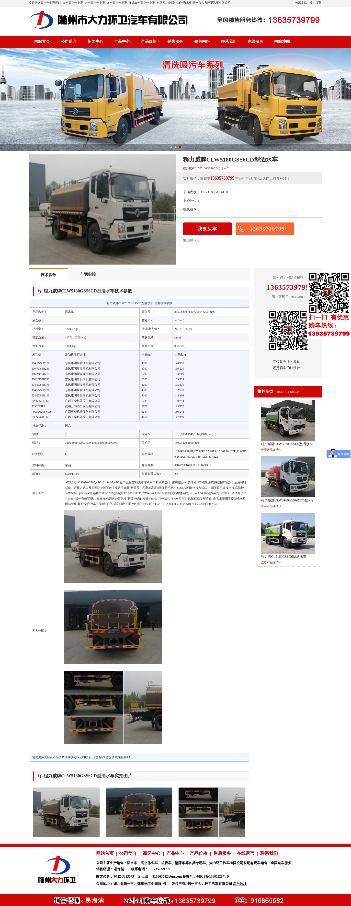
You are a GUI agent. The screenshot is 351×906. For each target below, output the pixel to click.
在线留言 (255, 41)
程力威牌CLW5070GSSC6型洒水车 (287, 444)
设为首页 (315, 2)
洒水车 (132, 863)
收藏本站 (301, 2)
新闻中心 (95, 41)
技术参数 (48, 275)
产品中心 (122, 41)
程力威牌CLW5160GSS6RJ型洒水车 (287, 500)
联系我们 (229, 41)
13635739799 (267, 229)
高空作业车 (149, 863)
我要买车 (207, 228)
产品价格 (149, 41)
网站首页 (42, 41)
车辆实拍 (88, 274)
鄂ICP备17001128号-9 (212, 876)
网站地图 (282, 41)
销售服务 (175, 41)
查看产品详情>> (271, 450)
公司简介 (69, 41)
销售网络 (202, 41)
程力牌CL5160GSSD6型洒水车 (284, 556)
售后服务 (222, 853)
